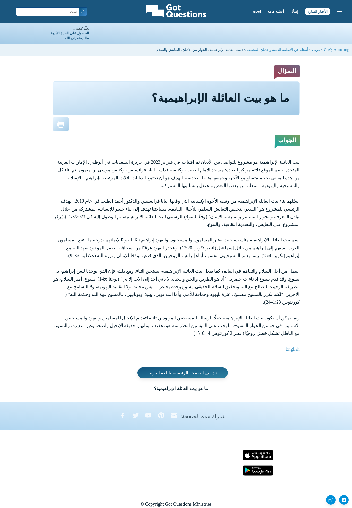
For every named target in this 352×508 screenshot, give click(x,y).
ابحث (257, 11)
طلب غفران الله (77, 38)
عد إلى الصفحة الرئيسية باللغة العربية (182, 372)
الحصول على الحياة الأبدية (70, 33)
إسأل (294, 11)
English (292, 349)
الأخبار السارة (317, 11)
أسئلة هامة (275, 11)
